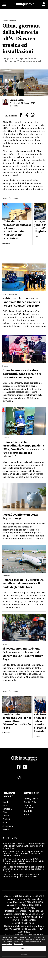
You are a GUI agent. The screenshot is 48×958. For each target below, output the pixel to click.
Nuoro (5, 822)
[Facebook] (18, 767)
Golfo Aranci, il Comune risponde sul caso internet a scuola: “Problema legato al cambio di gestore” (23, 853)
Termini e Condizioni (29, 806)
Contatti (28, 811)
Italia (4, 805)
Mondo (5, 802)
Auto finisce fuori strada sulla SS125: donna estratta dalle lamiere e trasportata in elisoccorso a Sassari (23, 861)
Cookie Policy (30, 802)
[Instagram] (18, 777)
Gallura (5, 829)
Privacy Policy (31, 798)
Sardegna (7, 808)
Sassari (5, 815)
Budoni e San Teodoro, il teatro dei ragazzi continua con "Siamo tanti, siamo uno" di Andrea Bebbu (24, 846)
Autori (27, 814)
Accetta (24, 949)
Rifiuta (23, 954)
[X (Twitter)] (25, 767)
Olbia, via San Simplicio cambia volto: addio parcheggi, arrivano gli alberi (20, 875)
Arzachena (7, 826)
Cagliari (6, 819)
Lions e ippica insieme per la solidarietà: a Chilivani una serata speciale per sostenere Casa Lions (23, 869)
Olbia (4, 812)
